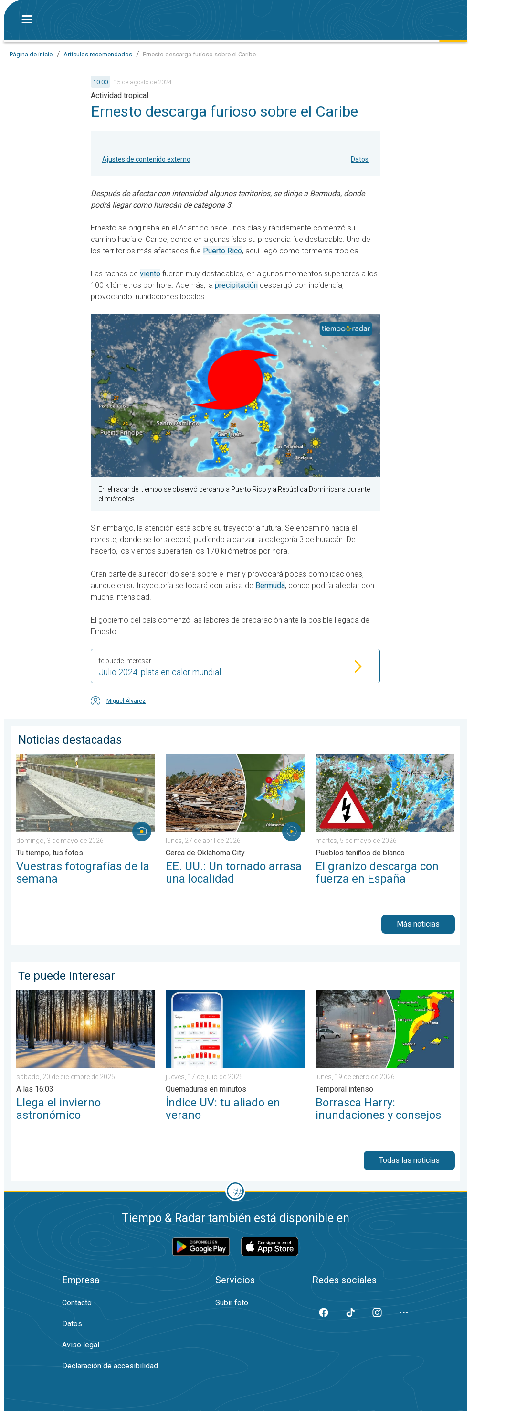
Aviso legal (80, 1344)
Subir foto (231, 1302)
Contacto (77, 1302)
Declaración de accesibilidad (110, 1365)
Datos (360, 159)
